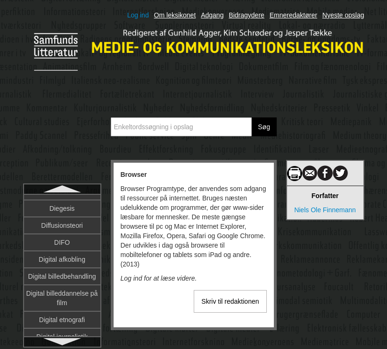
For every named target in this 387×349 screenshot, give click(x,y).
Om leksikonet (175, 15)
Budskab (61, 271)
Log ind (138, 15)
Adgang (212, 15)
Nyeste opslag (343, 15)
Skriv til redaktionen (230, 301)
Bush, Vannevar (62, 288)
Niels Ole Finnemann (325, 210)
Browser (62, 204)
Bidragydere (246, 15)
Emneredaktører (293, 15)
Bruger (62, 220)
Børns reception (62, 322)
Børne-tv (62, 305)
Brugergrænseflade (62, 237)
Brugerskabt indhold (62, 254)
